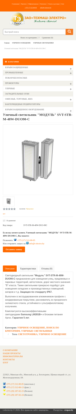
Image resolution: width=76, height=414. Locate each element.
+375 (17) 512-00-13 (15, 387)
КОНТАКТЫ (9, 359)
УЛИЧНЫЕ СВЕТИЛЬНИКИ (36, 331)
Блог (62, 4)
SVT (4, 214)
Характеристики (28, 268)
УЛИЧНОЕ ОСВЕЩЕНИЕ (31, 327)
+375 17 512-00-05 (31, 7)
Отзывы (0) (46, 268)
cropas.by (68, 410)
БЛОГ (5, 362)
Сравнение (45, 38)
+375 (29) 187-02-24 (15, 395)
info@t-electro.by (45, 7)
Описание (10, 268)
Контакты (43, 4)
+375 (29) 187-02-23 (15, 391)
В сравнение (9, 220)
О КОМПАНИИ (10, 350)
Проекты (23, 4)
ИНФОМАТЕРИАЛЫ (13, 356)
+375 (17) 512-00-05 (26, 240)
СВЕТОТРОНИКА (28, 334)
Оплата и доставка (53, 4)
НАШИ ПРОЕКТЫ (11, 353)
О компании (15, 4)
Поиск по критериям (28, 38)
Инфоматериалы (33, 4)
